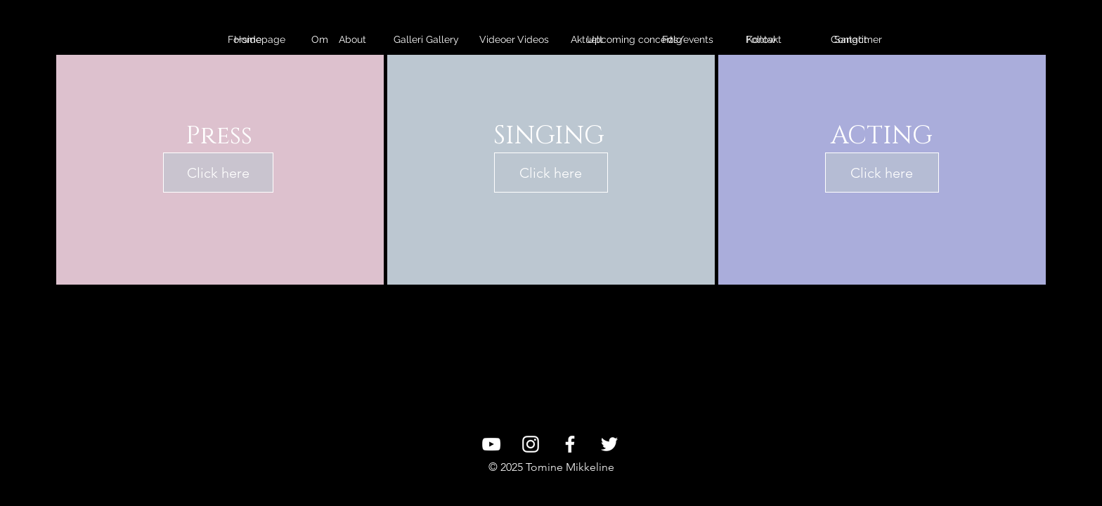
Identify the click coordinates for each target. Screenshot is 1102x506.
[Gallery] (442, 40)
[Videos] (533, 40)
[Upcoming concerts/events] (650, 40)
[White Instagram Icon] (530, 444)
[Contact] (848, 40)
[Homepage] (259, 40)
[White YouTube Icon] (491, 444)
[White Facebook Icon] (570, 444)
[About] (352, 40)
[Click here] (218, 173)
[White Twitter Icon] (609, 444)
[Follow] (760, 40)
